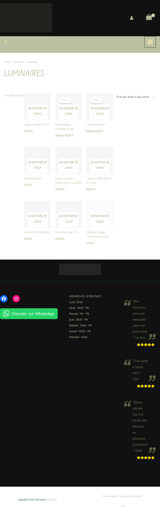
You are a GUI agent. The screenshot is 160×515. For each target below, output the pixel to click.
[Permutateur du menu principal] (150, 42)
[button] (6, 42)
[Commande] (134, 97)
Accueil (7, 62)
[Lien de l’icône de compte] (132, 18)
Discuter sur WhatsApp (33, 313)
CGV (122, 506)
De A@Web (52, 500)
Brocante (19, 62)
